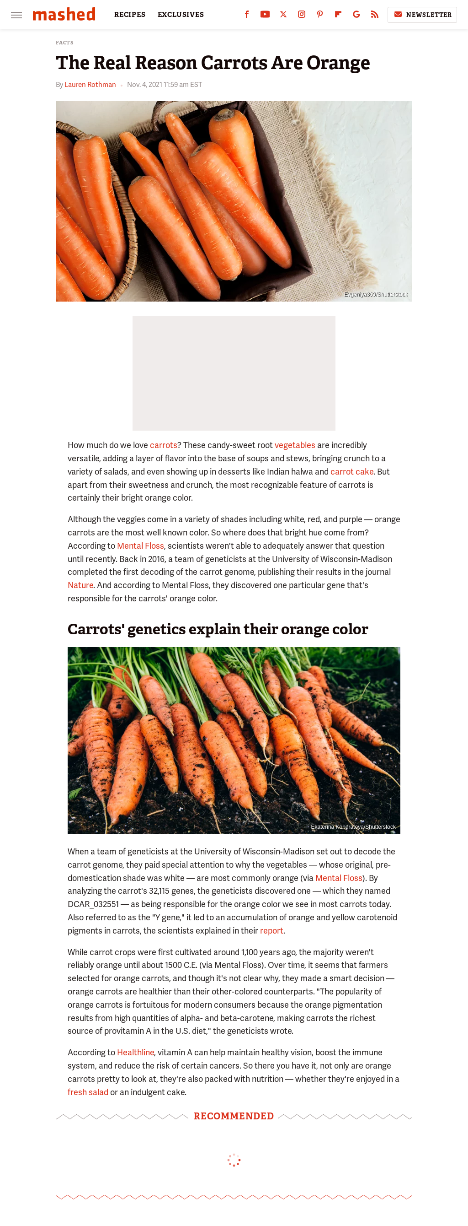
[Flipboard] (338, 16)
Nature (80, 585)
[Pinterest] (319, 16)
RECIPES (130, 14)
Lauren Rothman (90, 84)
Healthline (135, 1052)
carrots (163, 445)
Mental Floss (140, 545)
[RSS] (374, 16)
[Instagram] (301, 16)
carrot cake (351, 471)
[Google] (356, 16)
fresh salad (88, 1092)
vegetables (295, 445)
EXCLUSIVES (181, 14)
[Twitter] (283, 16)
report (271, 930)
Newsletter (422, 15)
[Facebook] (246, 16)
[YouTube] (265, 16)
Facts (65, 42)
